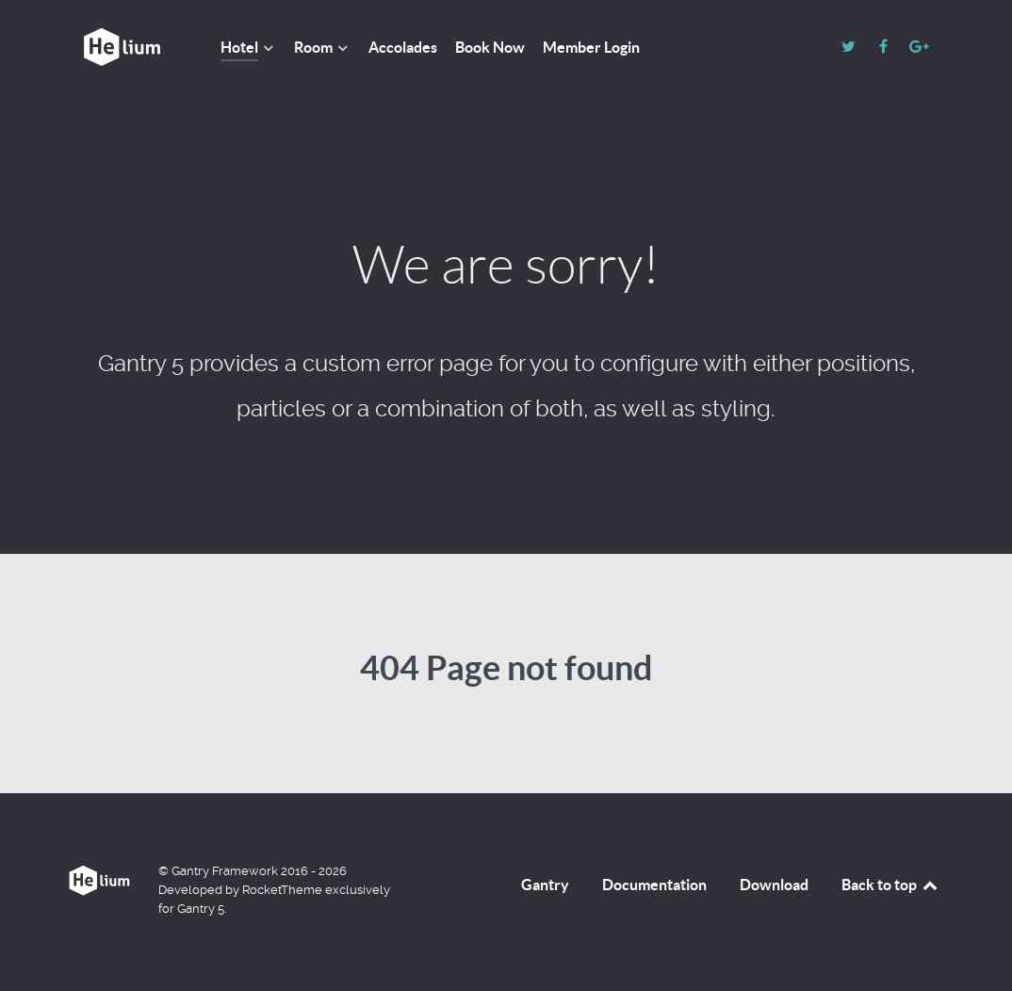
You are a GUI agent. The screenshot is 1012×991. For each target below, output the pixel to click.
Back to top (890, 884)
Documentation (654, 884)
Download (774, 884)
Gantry (545, 884)
